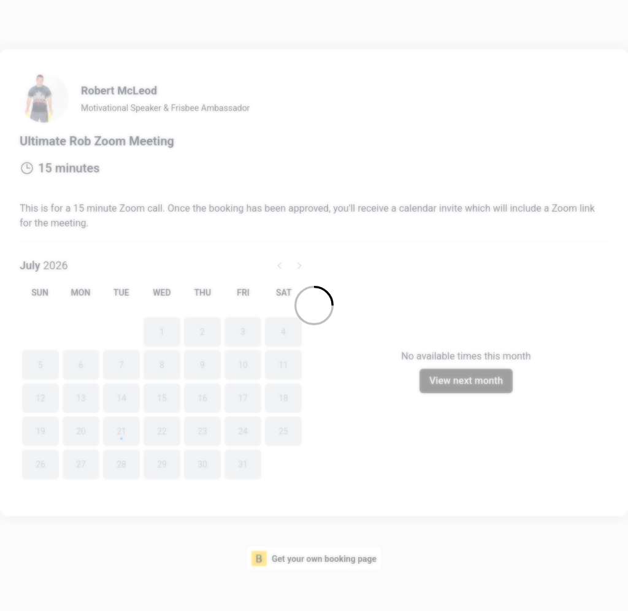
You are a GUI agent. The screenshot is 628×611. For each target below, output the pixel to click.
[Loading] (314, 305)
